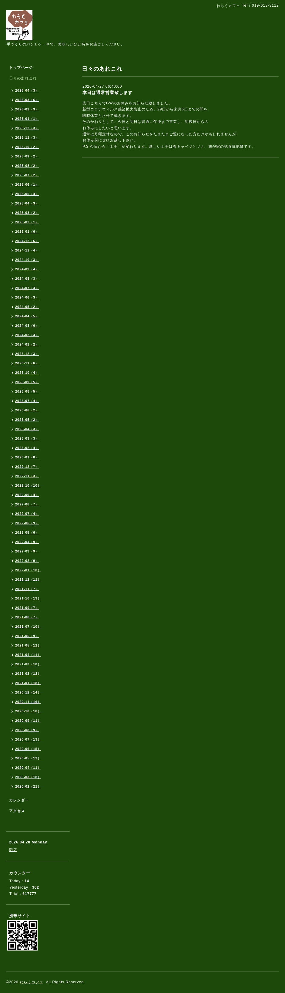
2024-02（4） (27, 335)
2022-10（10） (28, 485)
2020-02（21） (28, 786)
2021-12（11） (28, 579)
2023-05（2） (27, 419)
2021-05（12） (28, 645)
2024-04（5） (27, 316)
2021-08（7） (27, 617)
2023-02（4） (27, 448)
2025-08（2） (27, 165)
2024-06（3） (27, 297)
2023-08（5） (27, 391)
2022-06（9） (27, 523)
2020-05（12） (28, 758)
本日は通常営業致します (107, 92)
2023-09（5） (27, 382)
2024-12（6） (27, 241)
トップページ (21, 68)
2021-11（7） (27, 589)
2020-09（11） (28, 720)
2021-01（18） (28, 683)
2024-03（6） (27, 325)
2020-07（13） (28, 739)
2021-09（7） (27, 608)
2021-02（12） (28, 673)
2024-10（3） (27, 260)
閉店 (13, 850)
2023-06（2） (27, 410)
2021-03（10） (28, 664)
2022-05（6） (27, 532)
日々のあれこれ (23, 78)
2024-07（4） (27, 288)
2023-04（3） (27, 429)
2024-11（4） (27, 250)
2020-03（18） (28, 777)
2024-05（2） (27, 307)
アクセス (17, 811)
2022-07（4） (27, 513)
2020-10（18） (28, 711)
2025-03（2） (27, 212)
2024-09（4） (27, 269)
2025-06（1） (27, 184)
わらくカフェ (31, 982)
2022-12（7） (27, 466)
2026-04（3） (27, 90)
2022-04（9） (27, 542)
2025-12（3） (27, 128)
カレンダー (19, 800)
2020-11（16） (28, 702)
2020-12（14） (28, 692)
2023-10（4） (27, 372)
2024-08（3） (27, 278)
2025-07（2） (27, 175)
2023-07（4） (27, 401)
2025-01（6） (27, 231)
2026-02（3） (27, 109)
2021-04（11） (28, 655)
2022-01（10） (28, 570)
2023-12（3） (27, 354)
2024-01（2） (27, 344)
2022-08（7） (27, 504)
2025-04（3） (27, 203)
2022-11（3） (27, 476)
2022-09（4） (27, 495)
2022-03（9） (27, 551)
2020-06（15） (28, 749)
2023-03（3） (27, 438)
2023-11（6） (27, 363)
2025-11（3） (27, 137)
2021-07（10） (28, 626)
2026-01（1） (27, 118)
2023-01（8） (27, 457)
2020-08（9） (27, 730)
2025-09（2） (27, 156)
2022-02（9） (27, 560)
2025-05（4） (27, 194)
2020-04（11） (28, 767)
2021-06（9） (27, 636)
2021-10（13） (28, 598)
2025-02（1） (27, 222)
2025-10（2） (27, 147)
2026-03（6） (27, 100)
